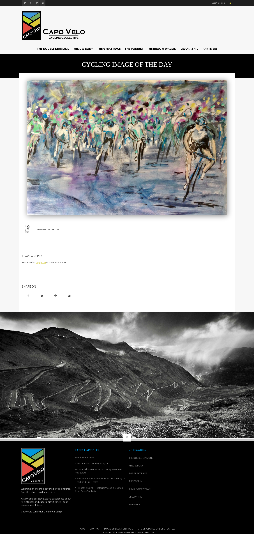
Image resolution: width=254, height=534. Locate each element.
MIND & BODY (83, 49)
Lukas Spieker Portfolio (118, 528)
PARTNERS (210, 49)
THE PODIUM (134, 49)
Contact (95, 528)
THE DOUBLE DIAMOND (53, 49)
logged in (41, 262)
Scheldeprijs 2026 (84, 457)
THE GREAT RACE (109, 49)
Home (82, 528)
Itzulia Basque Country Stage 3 (91, 463)
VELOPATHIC (189, 49)
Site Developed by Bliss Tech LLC (156, 528)
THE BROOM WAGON (161, 49)
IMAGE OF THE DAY (49, 229)
